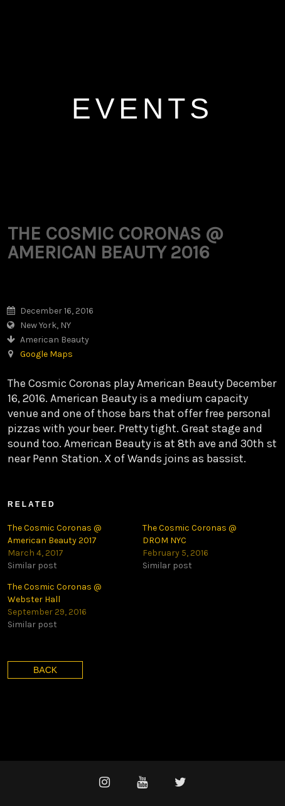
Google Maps (46, 354)
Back (45, 670)
